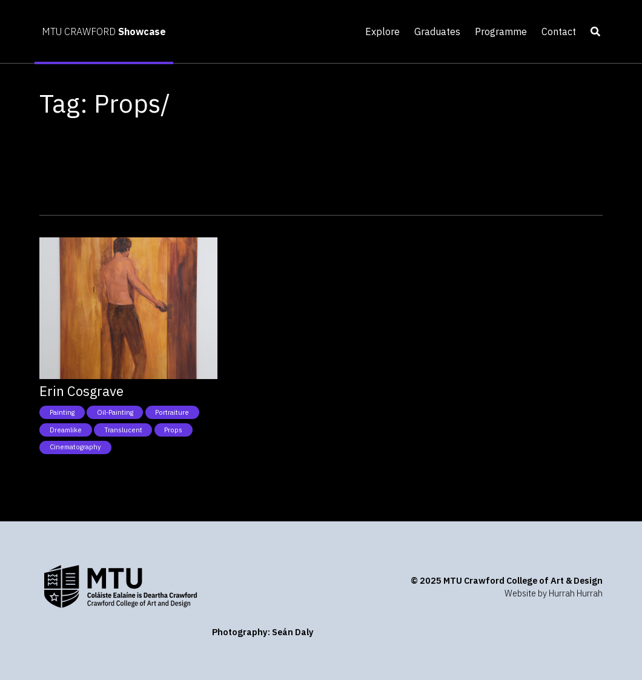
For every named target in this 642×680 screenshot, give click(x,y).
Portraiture (172, 412)
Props (173, 430)
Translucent (123, 430)
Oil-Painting (115, 412)
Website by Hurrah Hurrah (554, 593)
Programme (501, 31)
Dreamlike (66, 430)
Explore (382, 31)
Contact (558, 31)
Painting (62, 412)
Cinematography (75, 447)
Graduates (437, 31)
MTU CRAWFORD (104, 31)
